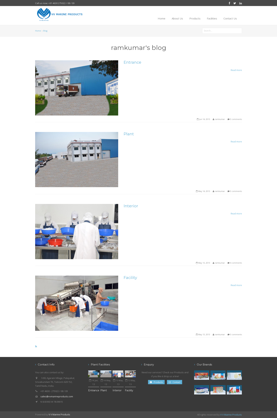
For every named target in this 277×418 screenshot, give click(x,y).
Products (195, 18)
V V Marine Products (59, 414)
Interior (130, 206)
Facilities (212, 18)
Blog (45, 30)
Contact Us (230, 18)
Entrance (132, 62)
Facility (130, 277)
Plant (128, 134)
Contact (174, 382)
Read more (236, 70)
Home (161, 18)
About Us (177, 18)
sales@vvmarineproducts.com (56, 396)
